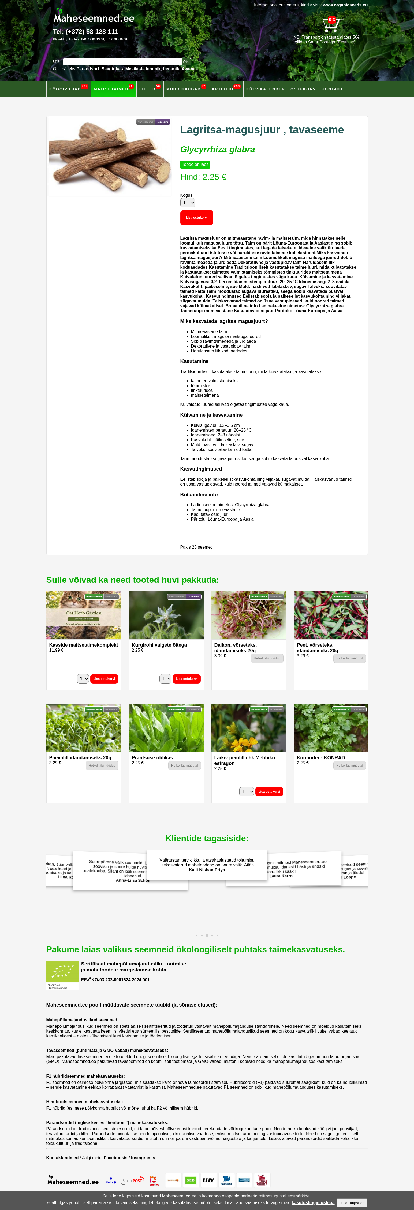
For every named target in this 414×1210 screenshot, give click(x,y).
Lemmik (171, 69)
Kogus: (187, 195)
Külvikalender (265, 89)
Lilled (150, 87)
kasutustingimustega (313, 1202)
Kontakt (332, 89)
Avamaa (190, 69)
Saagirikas (112, 69)
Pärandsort (88, 69)
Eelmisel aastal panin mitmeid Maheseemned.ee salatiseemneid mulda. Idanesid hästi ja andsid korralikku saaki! (282, 868)
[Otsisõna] (123, 61)
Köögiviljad (68, 87)
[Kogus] (187, 202)
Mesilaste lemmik (143, 69)
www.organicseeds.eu (345, 5)
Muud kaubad (186, 87)
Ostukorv (303, 89)
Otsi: (58, 61)
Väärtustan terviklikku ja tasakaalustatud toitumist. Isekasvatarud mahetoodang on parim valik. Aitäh (207, 865)
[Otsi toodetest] (186, 61)
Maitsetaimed (114, 87)
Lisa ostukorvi (197, 218)
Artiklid (226, 87)
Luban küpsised (352, 1203)
